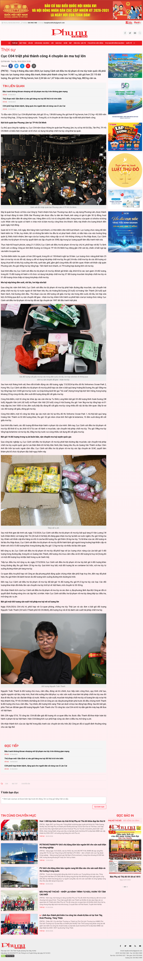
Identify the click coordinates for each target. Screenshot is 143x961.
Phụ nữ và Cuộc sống (95, 43)
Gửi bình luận (99, 807)
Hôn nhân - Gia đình (42, 43)
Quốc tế (129, 43)
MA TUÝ (14, 784)
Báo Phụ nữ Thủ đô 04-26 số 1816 (125, 876)
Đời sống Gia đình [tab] (131, 820)
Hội (52, 43)
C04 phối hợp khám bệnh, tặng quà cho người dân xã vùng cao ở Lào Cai (34, 106)
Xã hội (30, 43)
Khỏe (65, 43)
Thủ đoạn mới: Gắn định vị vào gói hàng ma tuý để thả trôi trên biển (32, 99)
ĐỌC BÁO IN (125, 815)
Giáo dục (58, 43)
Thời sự (14, 43)
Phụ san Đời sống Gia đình (114, 43)
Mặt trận (22, 43)
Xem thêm (125, 891)
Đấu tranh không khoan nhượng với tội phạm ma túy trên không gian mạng (35, 91)
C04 (6, 784)
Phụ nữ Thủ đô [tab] (114, 820)
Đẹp (70, 43)
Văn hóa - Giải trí (80, 43)
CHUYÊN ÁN (25, 784)
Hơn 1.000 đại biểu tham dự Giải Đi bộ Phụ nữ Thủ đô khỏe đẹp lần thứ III (72, 821)
